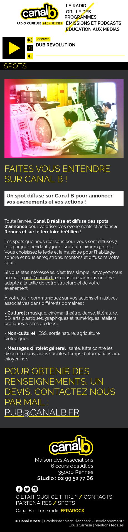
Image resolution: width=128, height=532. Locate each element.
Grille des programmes (81, 14)
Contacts (98, 497)
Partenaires (34, 503)
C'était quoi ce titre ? (47, 497)
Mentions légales (109, 525)
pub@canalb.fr (39, 277)
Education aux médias (93, 29)
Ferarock (73, 510)
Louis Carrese (80, 525)
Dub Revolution (55, 45)
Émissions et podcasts (93, 23)
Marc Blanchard (78, 521)
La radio (76, 5)
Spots (66, 503)
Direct (43, 39)
